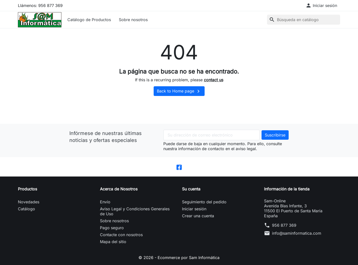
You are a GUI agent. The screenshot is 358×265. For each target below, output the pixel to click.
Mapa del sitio (113, 241)
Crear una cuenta (198, 215)
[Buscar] (303, 20)
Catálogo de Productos (89, 19)
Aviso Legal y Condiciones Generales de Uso (135, 211)
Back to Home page (179, 91)
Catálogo (26, 208)
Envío (105, 201)
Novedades (28, 201)
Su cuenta (191, 188)
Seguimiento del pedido (204, 201)
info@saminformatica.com (296, 233)
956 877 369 (284, 225)
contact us (213, 79)
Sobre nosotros (133, 19)
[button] (321, 5)
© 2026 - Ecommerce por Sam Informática (179, 257)
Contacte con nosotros (121, 234)
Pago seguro (112, 227)
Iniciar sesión (194, 208)
